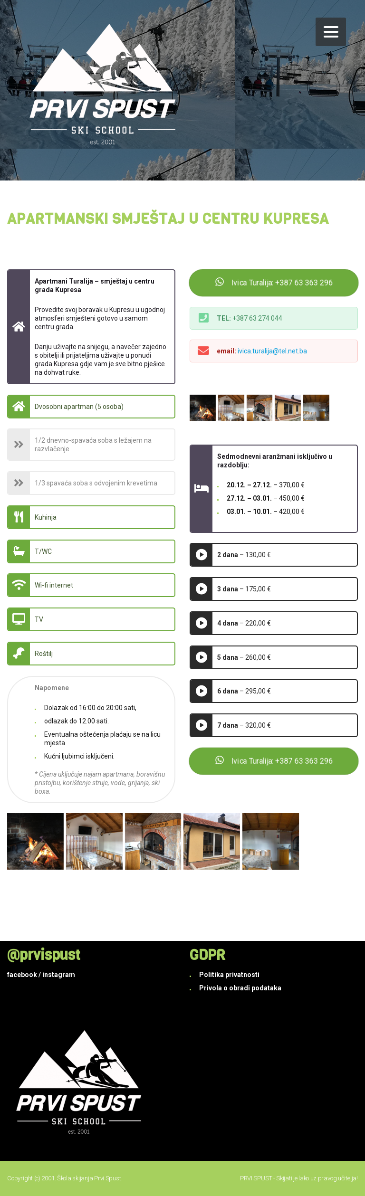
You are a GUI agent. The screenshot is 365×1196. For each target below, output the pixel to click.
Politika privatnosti (229, 974)
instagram (58, 974)
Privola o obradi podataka (240, 988)
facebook (22, 974)
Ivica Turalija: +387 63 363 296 (274, 283)
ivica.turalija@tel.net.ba (272, 351)
